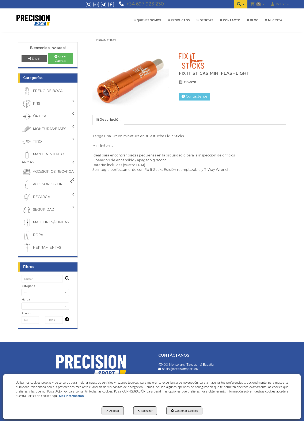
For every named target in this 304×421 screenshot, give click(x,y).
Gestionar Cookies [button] (184, 411)
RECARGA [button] (48, 197)
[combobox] (45, 292)
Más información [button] (71, 396)
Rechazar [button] (145, 411)
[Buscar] (65, 278)
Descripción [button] (108, 120)
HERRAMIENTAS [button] (41, 248)
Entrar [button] (34, 58)
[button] (240, 4)
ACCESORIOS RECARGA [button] (48, 172)
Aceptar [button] (112, 411)
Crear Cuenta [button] (60, 58)
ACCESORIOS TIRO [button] (47, 184)
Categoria (28, 286)
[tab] (108, 120)
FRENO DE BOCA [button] (42, 91)
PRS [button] (48, 104)
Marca (26, 299)
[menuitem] (240, 4)
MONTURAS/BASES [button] (48, 129)
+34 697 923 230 (145, 4)
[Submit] (65, 319)
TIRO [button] (48, 142)
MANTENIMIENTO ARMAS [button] (48, 157)
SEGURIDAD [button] (48, 210)
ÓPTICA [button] (48, 116)
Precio (26, 313)
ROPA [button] (32, 235)
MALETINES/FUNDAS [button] (45, 222)
